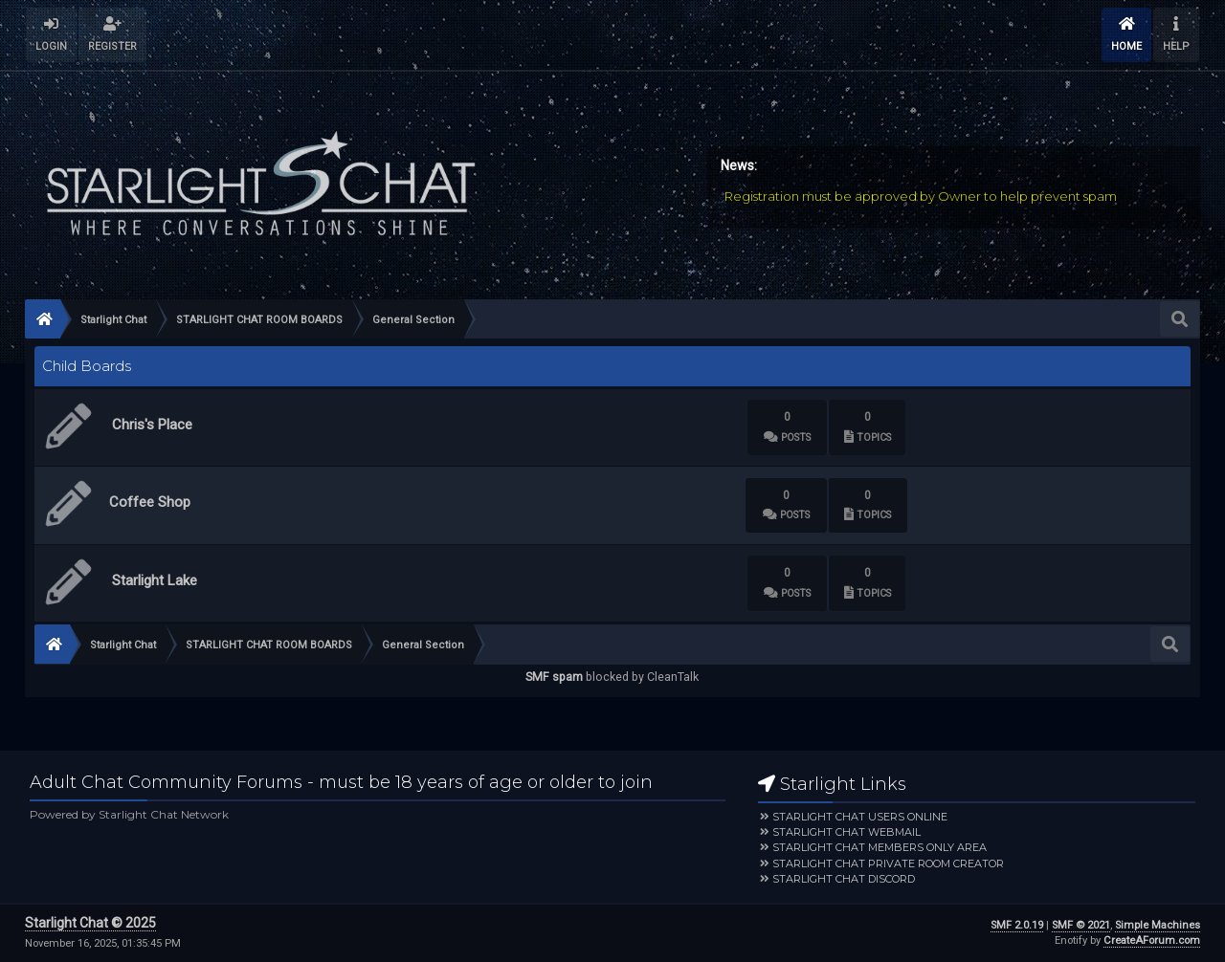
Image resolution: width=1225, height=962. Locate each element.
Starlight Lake (154, 580)
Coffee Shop (149, 502)
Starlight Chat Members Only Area (879, 847)
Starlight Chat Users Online (859, 816)
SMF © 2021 (1081, 925)
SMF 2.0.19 (1017, 925)
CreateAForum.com (1151, 940)
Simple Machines (1157, 925)
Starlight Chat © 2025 (90, 922)
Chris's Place (152, 424)
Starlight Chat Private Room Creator (888, 863)
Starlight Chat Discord (843, 878)
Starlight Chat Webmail (846, 832)
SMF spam (554, 676)
